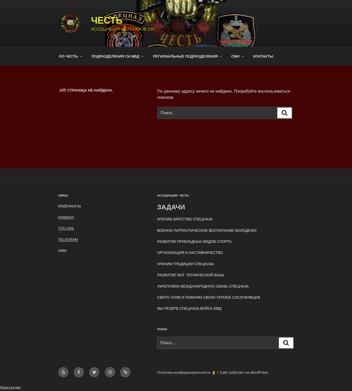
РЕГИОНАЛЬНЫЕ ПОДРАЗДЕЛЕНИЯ (187, 56)
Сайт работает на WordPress (244, 372)
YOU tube (66, 228)
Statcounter (10, 388)
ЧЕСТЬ (106, 20)
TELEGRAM (68, 239)
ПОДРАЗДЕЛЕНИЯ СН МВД (117, 56)
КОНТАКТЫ (263, 56)
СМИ (237, 56)
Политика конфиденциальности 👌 (186, 372)
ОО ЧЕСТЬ (71, 56)
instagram (66, 217)
